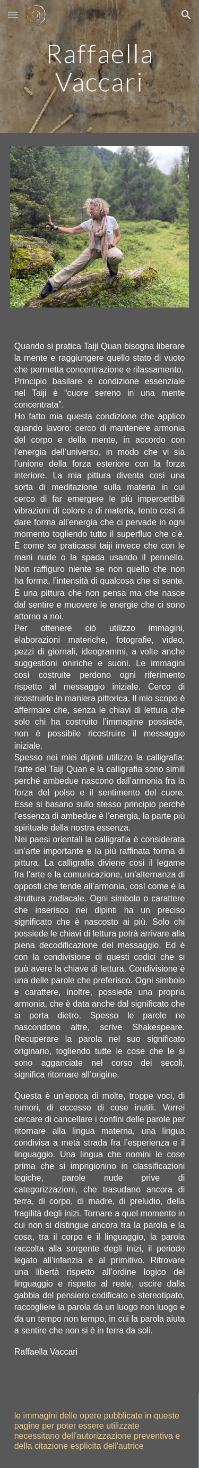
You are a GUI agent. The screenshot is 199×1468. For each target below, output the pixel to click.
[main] (99, 66)
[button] (12, 14)
